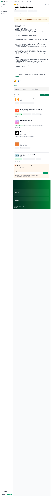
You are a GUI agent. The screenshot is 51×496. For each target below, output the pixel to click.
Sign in (3, 494)
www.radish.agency (36, 88)
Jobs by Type (31, 196)
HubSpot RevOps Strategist (23, 7)
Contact (48, 206)
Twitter (34, 185)
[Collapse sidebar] (11, 1)
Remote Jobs (31, 191)
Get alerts (45, 171)
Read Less (17, 76)
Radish (18, 4)
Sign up (9, 494)
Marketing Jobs (16, 1)
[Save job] (43, 4)
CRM (22, 1)
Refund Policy (46, 204)
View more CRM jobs (44, 93)
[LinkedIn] (18, 81)
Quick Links (31, 199)
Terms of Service (39, 204)
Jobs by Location (31, 193)
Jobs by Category (31, 188)
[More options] (48, 4)
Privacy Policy (32, 204)
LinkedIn (30, 185)
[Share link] (46, 4)
